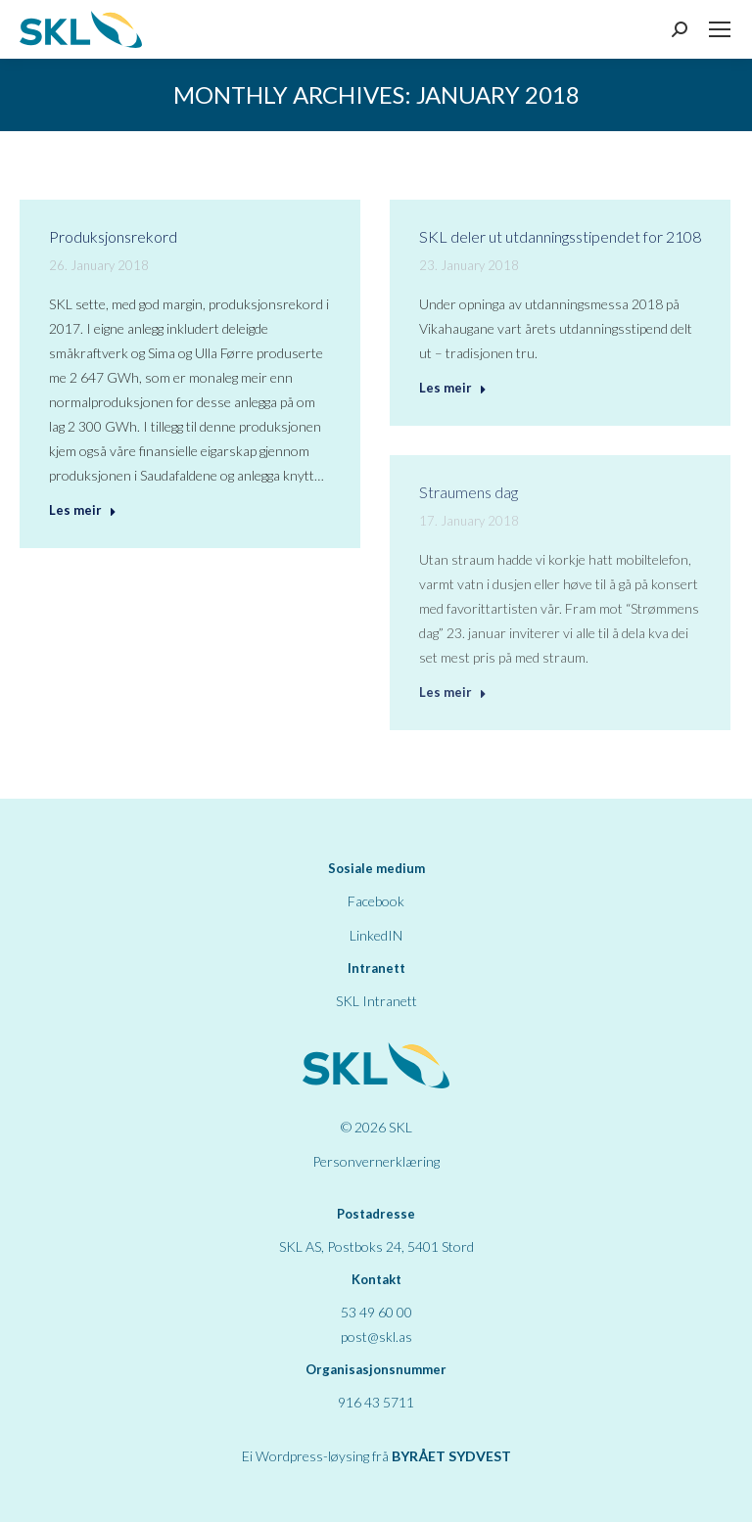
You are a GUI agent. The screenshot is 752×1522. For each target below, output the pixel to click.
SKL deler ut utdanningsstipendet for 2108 (560, 236)
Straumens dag (468, 492)
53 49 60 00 (376, 1312)
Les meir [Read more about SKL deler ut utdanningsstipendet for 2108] (453, 387)
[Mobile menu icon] (719, 29)
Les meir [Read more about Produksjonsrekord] (83, 510)
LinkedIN (376, 935)
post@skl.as (376, 1336)
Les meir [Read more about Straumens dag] (453, 692)
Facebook (376, 901)
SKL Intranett (376, 1000)
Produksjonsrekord (113, 236)
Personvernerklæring (376, 1161)
